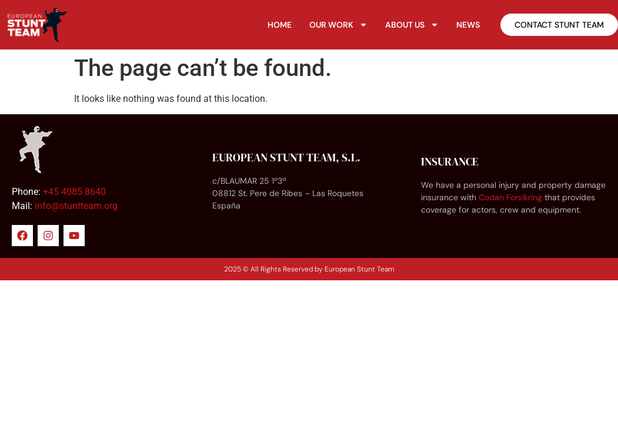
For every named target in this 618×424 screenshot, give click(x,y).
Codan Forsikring (510, 197)
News (468, 24)
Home (280, 24)
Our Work (338, 25)
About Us (412, 25)
